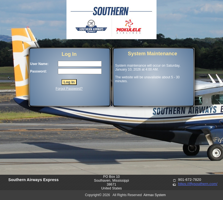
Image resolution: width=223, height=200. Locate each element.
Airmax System (154, 195)
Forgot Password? (69, 89)
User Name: (39, 64)
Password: (38, 71)
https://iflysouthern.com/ (197, 184)
